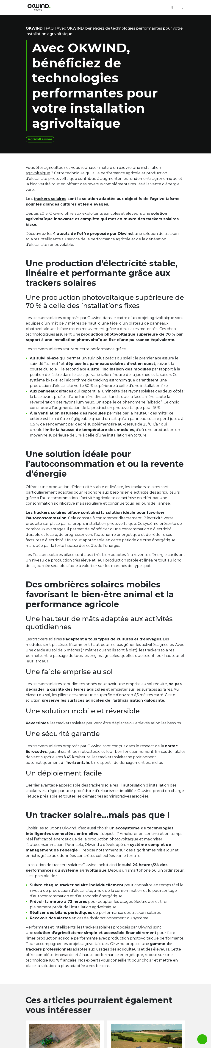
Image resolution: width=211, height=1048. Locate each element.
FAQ (50, 28)
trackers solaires (50, 199)
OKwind (34, 28)
